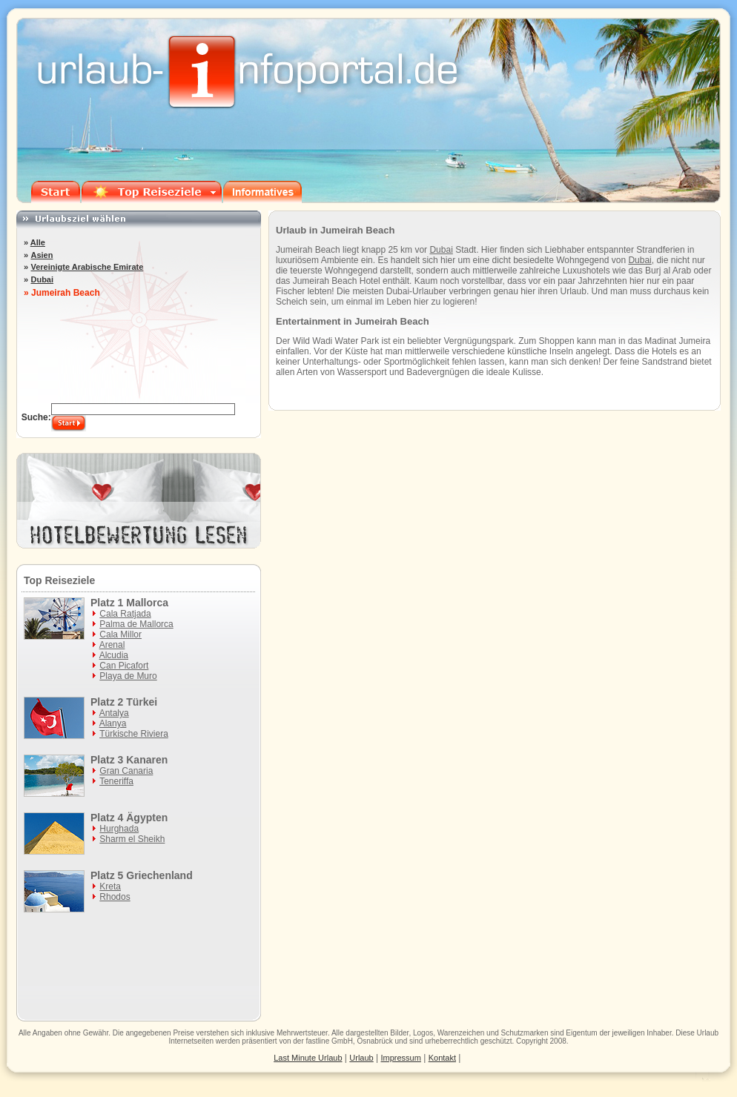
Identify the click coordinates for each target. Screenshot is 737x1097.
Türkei (141, 702)
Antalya (114, 713)
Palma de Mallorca (136, 624)
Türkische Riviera (133, 734)
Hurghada (119, 828)
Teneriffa (116, 781)
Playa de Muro (127, 676)
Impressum (401, 1057)
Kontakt (442, 1057)
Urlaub (707, 1033)
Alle (37, 242)
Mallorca (147, 603)
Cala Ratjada (125, 614)
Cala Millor (120, 634)
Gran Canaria (126, 771)
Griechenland (159, 875)
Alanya (113, 723)
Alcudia (113, 655)
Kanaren (147, 760)
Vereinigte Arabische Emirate (86, 266)
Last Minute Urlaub (308, 1057)
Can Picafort (123, 665)
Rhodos (114, 897)
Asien (41, 255)
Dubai (440, 250)
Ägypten (147, 817)
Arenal (112, 645)
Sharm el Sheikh (132, 839)
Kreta (110, 886)
